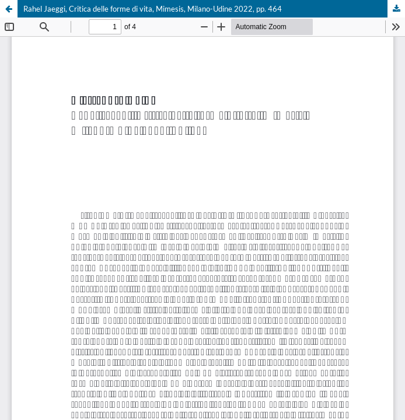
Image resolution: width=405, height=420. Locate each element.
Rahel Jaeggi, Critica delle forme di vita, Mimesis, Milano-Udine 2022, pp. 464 (152, 8)
